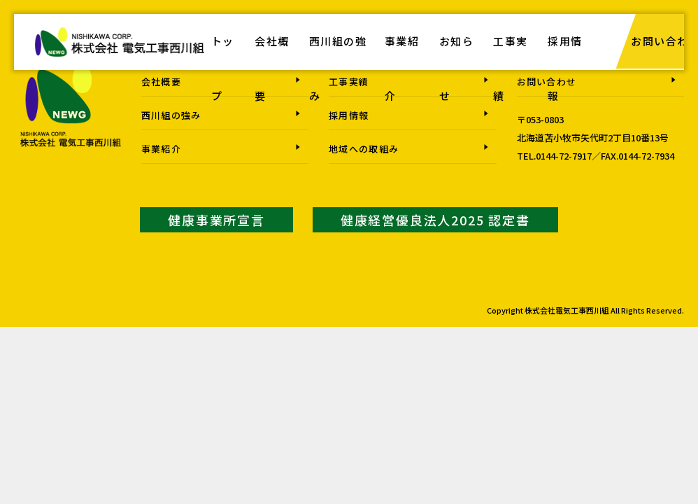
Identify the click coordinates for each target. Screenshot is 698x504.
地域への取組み (364, 148)
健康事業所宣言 (216, 220)
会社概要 (272, 69)
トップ (222, 69)
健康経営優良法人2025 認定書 (435, 220)
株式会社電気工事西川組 (119, 49)
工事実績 (512, 69)
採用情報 (567, 69)
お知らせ (457, 69)
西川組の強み (339, 69)
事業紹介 (402, 69)
